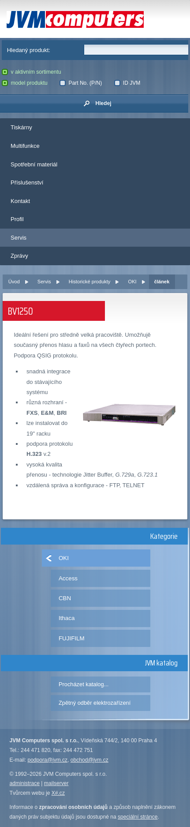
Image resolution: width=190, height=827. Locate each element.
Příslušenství (27, 182)
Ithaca (67, 618)
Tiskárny (21, 127)
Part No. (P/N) (81, 83)
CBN (65, 598)
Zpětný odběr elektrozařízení (94, 702)
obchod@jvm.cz (89, 760)
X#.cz (58, 793)
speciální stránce (138, 817)
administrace (25, 783)
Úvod (14, 281)
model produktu (24, 83)
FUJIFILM (72, 638)
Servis (18, 237)
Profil (17, 219)
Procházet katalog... (83, 684)
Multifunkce (25, 146)
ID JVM (127, 83)
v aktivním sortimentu (31, 72)
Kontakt (20, 201)
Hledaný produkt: (28, 50)
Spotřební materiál (34, 164)
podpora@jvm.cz (47, 760)
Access (68, 578)
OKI (132, 281)
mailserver (56, 783)
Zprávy (19, 255)
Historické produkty (90, 281)
